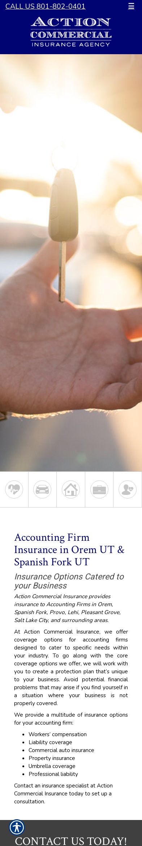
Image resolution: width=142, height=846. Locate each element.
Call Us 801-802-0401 (45, 6)
